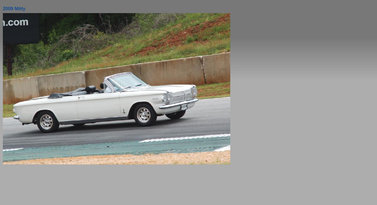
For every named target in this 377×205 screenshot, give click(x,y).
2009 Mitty (14, 8)
